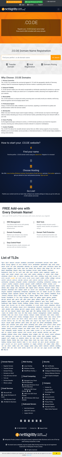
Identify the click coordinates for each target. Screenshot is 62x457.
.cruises (50, 284)
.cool (58, 282)
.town (46, 340)
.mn (2, 317)
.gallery (39, 297)
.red (24, 328)
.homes (36, 303)
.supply (54, 336)
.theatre (9, 340)
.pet (31, 322)
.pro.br (58, 324)
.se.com (29, 332)
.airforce (24, 264)
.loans (3, 313)
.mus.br (32, 317)
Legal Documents (49, 399)
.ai (17, 264)
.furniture (25, 297)
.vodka (14, 346)
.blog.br (15, 270)
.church (10, 276)
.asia (14, 266)
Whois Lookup (6, 383)
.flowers (46, 295)
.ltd (22, 313)
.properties (31, 326)
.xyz (41, 348)
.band (56, 266)
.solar (2, 336)
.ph (38, 322)
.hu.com (12, 305)
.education (42, 289)
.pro (8, 326)
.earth (25, 289)
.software (57, 334)
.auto (44, 266)
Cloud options (29, 173)
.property (37, 326)
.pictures (12, 324)
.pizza (21, 324)
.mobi (6, 317)
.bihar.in (39, 268)
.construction (32, 282)
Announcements (48, 397)
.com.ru (46, 280)
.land (2, 311)
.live (55, 311)
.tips (18, 340)
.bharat (31, 268)
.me (12, 315)
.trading (3, 342)
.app (49, 264)
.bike (43, 268)
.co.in (19, 278)
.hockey (20, 303)
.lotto (15, 313)
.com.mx (40, 280)
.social (52, 334)
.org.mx (48, 320)
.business (50, 270)
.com (30, 280)
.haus (47, 301)
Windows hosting (20, 173)
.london (11, 313)
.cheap (56, 274)
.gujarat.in (38, 301)
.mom (14, 317)
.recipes (20, 328)
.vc (30, 344)
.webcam (46, 346)
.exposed (15, 293)
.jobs (12, 309)
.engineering (16, 291)
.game (43, 297)
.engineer (9, 291)
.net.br (58, 317)
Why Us (6, 350)
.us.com (7, 344)
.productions (18, 326)
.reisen (33, 328)
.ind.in (46, 305)
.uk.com (34, 342)
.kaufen (38, 309)
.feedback (53, 293)
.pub (49, 326)
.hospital (46, 303)
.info (2, 307)
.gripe (18, 301)
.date (12, 286)
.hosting (56, 303)
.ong (23, 320)
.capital (52, 272)
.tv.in (30, 342)
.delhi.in (40, 286)
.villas (57, 344)
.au (31, 266)
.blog (19, 270)
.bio (51, 268)
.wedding (57, 346)
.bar (60, 266)
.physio (3, 324)
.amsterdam (36, 264)
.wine (15, 348)
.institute (15, 307)
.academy (23, 262)
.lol (7, 313)
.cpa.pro (27, 284)
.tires (21, 340)
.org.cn (36, 320)
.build (39, 270)
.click (31, 276)
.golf (50, 299)
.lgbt (31, 311)
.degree (34, 286)
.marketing (55, 313)
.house (3, 305)
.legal (27, 311)
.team (37, 338)
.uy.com (20, 344)
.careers (16, 274)
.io (52, 307)
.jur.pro (33, 309)
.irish (58, 307)
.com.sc (51, 280)
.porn (44, 324)
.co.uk (28, 278)
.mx (36, 317)
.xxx (38, 348)
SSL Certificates (48, 366)
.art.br (7, 266)
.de (26, 286)
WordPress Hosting (29, 371)
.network (40, 319)
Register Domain (7, 366)
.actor (51, 262)
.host (51, 303)
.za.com (50, 348)
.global (38, 299)
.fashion (47, 293)
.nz (16, 320)
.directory (41, 288)
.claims (21, 276)
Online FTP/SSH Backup (51, 368)
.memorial (43, 315)
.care (7, 274)
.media (37, 315)
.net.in (21, 319)
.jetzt (3, 309)
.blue (23, 270)
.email (47, 289)
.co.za (32, 278)
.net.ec (13, 319)
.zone (54, 348)
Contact (30, 4)
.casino (34, 274)
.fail (26, 293)
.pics (7, 324)
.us (12, 344)
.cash (29, 274)
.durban (20, 289)
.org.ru (58, 320)
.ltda (25, 313)
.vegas (34, 344)
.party (27, 322)
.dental (57, 286)
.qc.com (57, 326)
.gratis (9, 301)
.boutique (28, 270)
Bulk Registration (30, 65)
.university (52, 342)
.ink (11, 307)
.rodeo (32, 330)
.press (54, 324)
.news (46, 319)
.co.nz (24, 278)
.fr (14, 297)
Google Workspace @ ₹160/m (33, 2)
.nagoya (40, 317)
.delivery (45, 286)
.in (33, 305)
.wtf (35, 348)
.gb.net (9, 299)
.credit (32, 284)
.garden (54, 297)
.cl (17, 276)
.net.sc (35, 319)
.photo (41, 322)
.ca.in (19, 272)
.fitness (31, 295)
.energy (52, 289)
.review (15, 330)
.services (45, 332)
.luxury (30, 313)
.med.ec (25, 315)
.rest (3, 330)
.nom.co (9, 320)
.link (52, 311)
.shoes (15, 334)
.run (44, 330)
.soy (13, 336)
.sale (53, 330)
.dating (17, 286)
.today (26, 340)
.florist (41, 295)
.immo (22, 305)
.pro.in (12, 326)
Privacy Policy (48, 402)
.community (4, 282)
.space (17, 336)
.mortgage (26, 317)
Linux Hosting (27, 366)
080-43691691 (50, 1)
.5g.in (2, 262)
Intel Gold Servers (28, 408)
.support (3, 338)
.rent (37, 328)
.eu (54, 291)
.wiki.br (4, 348)
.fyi (35, 297)
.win (11, 348)
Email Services (38, 173)
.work (19, 348)
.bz (14, 272)
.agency (13, 264)
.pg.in (34, 322)
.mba (8, 315)
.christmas (4, 276)
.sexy (53, 332)
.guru (43, 301)
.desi (7, 288)
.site (39, 334)
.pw (53, 326)
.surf (8, 338)
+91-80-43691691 (22, 428)
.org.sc (3, 322)
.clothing (41, 276)
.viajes (48, 344)
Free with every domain (9, 375)
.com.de (20, 280)
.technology (47, 338)
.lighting (38, 311)
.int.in (24, 307)
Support (39, 4)
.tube (23, 342)
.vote (18, 346)
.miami (57, 315)
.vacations (26, 344)
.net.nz (26, 319)
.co (16, 278)
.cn (59, 276)
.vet (44, 344)
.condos (24, 282)
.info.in (7, 307)
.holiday (31, 303)
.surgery (13, 338)
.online (27, 320)
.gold (46, 299)
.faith (29, 293)
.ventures (39, 344)
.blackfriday (9, 270)
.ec (28, 289)
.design (12, 288)
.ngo (49, 319)
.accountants (38, 262)
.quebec (3, 328)
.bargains (10, 268)
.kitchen (46, 309)
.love (19, 313)
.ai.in (20, 264)
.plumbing (31, 324)
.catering (39, 274)
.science (19, 332)
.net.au (54, 317)
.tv (27, 342)
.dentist (3, 288)
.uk (38, 342)
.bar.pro (4, 268)
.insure (20, 307)
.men (48, 315)
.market (49, 313)
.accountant (30, 262)
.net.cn (4, 319)
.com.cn (9, 280)
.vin (2, 346)
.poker (40, 324)
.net (17, 319)
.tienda (14, 340)
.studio (34, 336)
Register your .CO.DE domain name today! (31, 29)
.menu (52, 315)
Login (21, 4)
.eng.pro (3, 291)
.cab (23, 272)
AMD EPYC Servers (28, 410)
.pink (17, 324)
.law (9, 311)
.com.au (57, 278)
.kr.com (55, 309)
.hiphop (14, 303)
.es (41, 291)
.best (23, 268)
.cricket (44, 284)
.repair (46, 328)
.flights (36, 295)
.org (40, 320)
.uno (57, 342)
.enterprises (24, 291)
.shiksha (9, 334)
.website (51, 346)
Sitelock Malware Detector (51, 373)
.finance (4, 295)
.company (12, 282)
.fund (20, 297)
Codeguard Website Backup (52, 371)
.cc (44, 274)
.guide (27, 301)
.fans (38, 293)
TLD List (4, 378)
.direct (36, 288)
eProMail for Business (8, 402)
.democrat (51, 286)
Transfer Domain (11, 65)
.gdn (13, 299)
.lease (23, 311)
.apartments (43, 264)
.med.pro (31, 315)
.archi (53, 264)
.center (48, 274)
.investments (46, 307)
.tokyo (30, 340)
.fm (51, 295)
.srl (21, 336)
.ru (41, 330)
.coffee (47, 278)
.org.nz (54, 320)
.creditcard (38, 284)
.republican (57, 328)
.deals (29, 286)
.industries (52, 305)
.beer (14, 268)
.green (14, 301)
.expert (10, 293)
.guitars (32, 301)
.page (12, 322)
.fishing (24, 295)
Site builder (51, 173)
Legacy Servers (27, 413)
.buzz (10, 272)
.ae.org (8, 264)
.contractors (47, 282)
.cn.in (2, 278)
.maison (35, 313)
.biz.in (58, 268)
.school (9, 332)
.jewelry (8, 309)
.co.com (7, 278)
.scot (24, 332)
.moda (10, 317)
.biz (54, 268)
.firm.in (15, 295)
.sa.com (48, 330)
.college (52, 278)
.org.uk (8, 322)
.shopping (25, 334)
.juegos (28, 309)
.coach (37, 278)
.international (31, 307)
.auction (35, 266)
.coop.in (4, 284)
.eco (36, 289)
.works (24, 348)
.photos (55, 322)
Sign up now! (44, 175)
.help (10, 303)
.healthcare (4, 303)
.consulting (39, 282)
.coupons (15, 284)
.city (14, 276)
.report (51, 328)
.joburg (17, 309)
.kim (42, 309)
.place (25, 324)
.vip (5, 346)
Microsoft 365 (6, 392)
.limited (44, 311)
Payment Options (49, 406)
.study (39, 336)
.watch (40, 346)
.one (19, 320)
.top (38, 340)
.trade (54, 340)
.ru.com (37, 330)
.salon (57, 330)
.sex (50, 332)
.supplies (48, 336)
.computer (18, 282)
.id (19, 305)
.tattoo (27, 338)
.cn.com (55, 276)
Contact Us (47, 387)
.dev (16, 288)
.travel (14, 342)
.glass (33, 299)
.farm (42, 293)
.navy (49, 317)
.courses (21, 284)
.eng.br (57, 289)
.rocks (27, 330)
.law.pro (13, 311)
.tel (52, 338)
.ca (16, 272)
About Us (46, 394)
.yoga (45, 348)
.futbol (31, 297)
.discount (47, 288)
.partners (17, 322)
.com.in (35, 280)
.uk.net (46, 342)
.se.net (34, 332)
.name (45, 317)
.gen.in (17, 299)
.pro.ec (4, 326)
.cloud (46, 276)
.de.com (22, 286)
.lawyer (18, 311)
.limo (48, 311)
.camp (41, 272)
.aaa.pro (11, 262)
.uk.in (42, 342)
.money (19, 317)
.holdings (25, 303)
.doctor (53, 288)
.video (52, 344)
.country (9, 284)
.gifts (24, 299)
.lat (6, 311)
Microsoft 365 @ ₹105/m (14, 2)
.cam (31, 272)
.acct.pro (46, 262)
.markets (3, 315)
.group (22, 301)
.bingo (47, 268)
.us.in (15, 344)
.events (58, 291)
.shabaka (3, 334)
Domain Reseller (7, 380)
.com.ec (25, 280)
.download (10, 289)
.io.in (55, 307)
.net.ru (30, 319)
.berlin (19, 268)
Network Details (48, 404)
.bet (27, 268)
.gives (28, 299)
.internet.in (39, 307)
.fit (27, 295)
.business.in (4, 272)
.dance (8, 286)
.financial (10, 295)
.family (34, 293)
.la (59, 309)
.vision (9, 346)
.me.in (16, 315)
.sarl (2, 332)
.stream (29, 336)
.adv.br (3, 264)
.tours (42, 340)
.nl (56, 319)
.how (7, 305)
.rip (24, 330)
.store (24, 336)
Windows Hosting (28, 368)
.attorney (26, 266)
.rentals (41, 328)
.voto (21, 346)
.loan (58, 311)
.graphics (3, 301)
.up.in (2, 344)
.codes (42, 278)
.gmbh (42, 299)
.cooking (54, 282)
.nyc (14, 320)
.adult (55, 262)
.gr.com (54, 299)
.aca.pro (17, 262)
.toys (50, 340)
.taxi (34, 338)
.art (11, 266)
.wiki (8, 348)
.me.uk (21, 315)
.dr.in (15, 289)
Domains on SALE (7, 373)
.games (48, 297)
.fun (17, 297)
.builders (44, 270)
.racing (9, 328)
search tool (38, 154)
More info (29, 455)
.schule (14, 332)
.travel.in (19, 342)
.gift (21, 299)
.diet (27, 288)
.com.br (3, 280)
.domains (4, 289)
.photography (48, 322)
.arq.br (3, 266)
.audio (40, 266)
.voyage (26, 346)
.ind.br (41, 305)
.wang (36, 346)
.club (50, 276)
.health (52, 301)
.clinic (36, 276)
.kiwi (51, 309)
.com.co (14, 280)
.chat (52, 274)
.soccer (47, 334)
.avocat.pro (50, 266)
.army (57, 264)
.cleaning (26, 276)
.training (9, 342)
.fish (19, 295)
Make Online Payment (50, 409)
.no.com (3, 320)
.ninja (53, 319)
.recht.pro (14, 328)
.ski (43, 334)
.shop (19, 334)
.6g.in (6, 262)
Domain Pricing (49, 64)
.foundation (10, 297)
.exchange (4, 293)
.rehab (28, 328)
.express (21, 293)
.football (54, 295)
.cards (3, 274)
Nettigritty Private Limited (35, 446)
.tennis (56, 338)
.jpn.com (22, 309)
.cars (21, 274)
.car (57, 272)
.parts (23, 322)
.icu (16, 305)
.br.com (34, 270)
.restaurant (8, 330)
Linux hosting (10, 173)
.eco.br (32, 289)
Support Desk (48, 389)
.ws (32, 348)
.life (34, 311)
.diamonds (22, 288)
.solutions (8, 336)
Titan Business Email (8, 399)
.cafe (27, 272)
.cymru (3, 286)
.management (42, 313)
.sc (5, 332)
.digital (31, 288)
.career (11, 274)
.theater (3, 340)
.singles (35, 334)
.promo (25, 326)
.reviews (20, 330)
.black (3, 270)
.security (39, 332)
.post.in (49, 324)
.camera (35, 272)
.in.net (37, 305)
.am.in (30, 264)
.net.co (9, 319)
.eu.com (50, 291)
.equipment (32, 291)
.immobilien (28, 305)
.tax (31, 338)
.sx (17, 338)
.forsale (3, 297)
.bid (35, 268)
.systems (21, 338)
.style (43, 336)
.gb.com (3, 299)
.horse (41, 303)
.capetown (47, 272)
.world (28, 348)
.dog (57, 288)
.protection (44, 326)
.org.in (43, 320)
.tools (34, 340)
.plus (36, 324)
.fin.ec (58, 293)
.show (30, 334)
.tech (41, 338)
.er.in (37, 291)
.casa (25, 274)
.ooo (31, 320)
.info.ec (58, 305)
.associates (20, 266)
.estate (45, 291)
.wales (31, 346)
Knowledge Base (48, 392)
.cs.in (54, 284)
